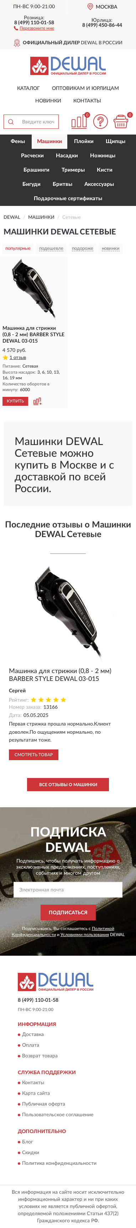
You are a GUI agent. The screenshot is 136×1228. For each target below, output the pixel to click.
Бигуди (31, 184)
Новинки (48, 100)
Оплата (30, 1045)
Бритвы (62, 184)
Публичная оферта (43, 1104)
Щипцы (115, 141)
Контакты (87, 100)
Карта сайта (36, 1093)
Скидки (30, 1152)
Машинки (49, 141)
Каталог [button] (28, 88)
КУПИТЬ (15, 401)
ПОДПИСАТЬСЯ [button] (68, 912)
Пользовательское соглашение (57, 1115)
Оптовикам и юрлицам (85, 88)
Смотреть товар (34, 755)
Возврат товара (40, 1055)
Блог (27, 1141)
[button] (34, 28)
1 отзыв (18, 357)
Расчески (32, 155)
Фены (18, 141)
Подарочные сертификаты (68, 198)
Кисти (105, 170)
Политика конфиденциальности (59, 1163)
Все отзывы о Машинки (68, 785)
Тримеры (73, 170)
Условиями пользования (85, 935)
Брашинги (36, 170)
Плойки (84, 141)
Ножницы (102, 155)
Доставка (33, 1034)
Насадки (67, 155)
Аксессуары (99, 184)
